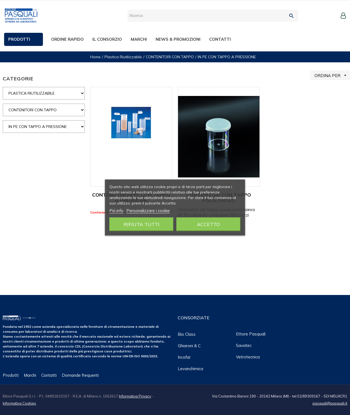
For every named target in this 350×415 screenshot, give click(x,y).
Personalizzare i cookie (148, 210)
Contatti (49, 375)
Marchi (30, 375)
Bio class (187, 334)
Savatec (244, 345)
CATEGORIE (18, 78)
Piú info (116, 210)
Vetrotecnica (248, 357)
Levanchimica (190, 368)
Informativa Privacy (135, 396)
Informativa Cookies (19, 403)
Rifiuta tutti (141, 224)
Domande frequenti (80, 375)
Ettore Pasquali (251, 334)
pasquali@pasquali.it (330, 403)
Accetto (208, 224)
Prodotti (11, 375)
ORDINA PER (332, 75)
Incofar (184, 357)
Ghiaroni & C (189, 345)
